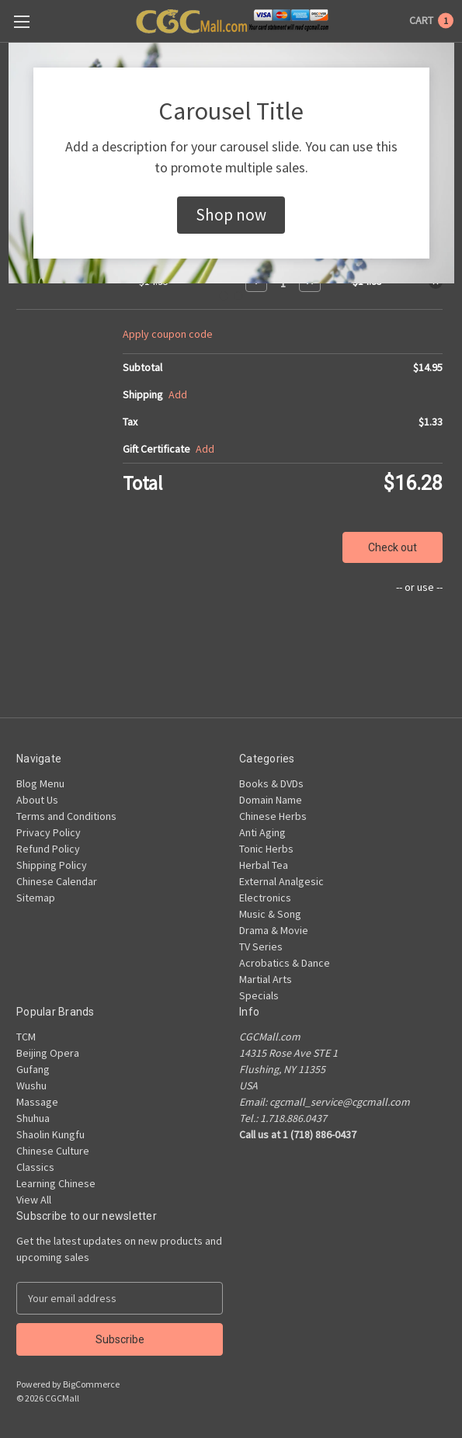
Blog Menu (40, 783)
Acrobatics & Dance (284, 963)
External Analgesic (281, 881)
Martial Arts (265, 979)
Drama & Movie (273, 930)
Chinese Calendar (56, 881)
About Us (37, 800)
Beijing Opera (47, 1053)
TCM (26, 1037)
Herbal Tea (263, 865)
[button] (231, 215)
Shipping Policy (51, 865)
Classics (35, 1167)
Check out (392, 547)
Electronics (265, 898)
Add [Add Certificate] (205, 449)
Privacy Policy (48, 832)
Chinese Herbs (273, 816)
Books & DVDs (271, 783)
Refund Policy (48, 849)
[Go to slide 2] (238, 295)
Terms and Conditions (66, 816)
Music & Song (270, 914)
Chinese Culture (52, 1151)
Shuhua (33, 1118)
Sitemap (35, 898)
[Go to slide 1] (223, 295)
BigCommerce (91, 1384)
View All (33, 1200)
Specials (259, 995)
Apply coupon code (168, 334)
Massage (37, 1102)
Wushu (31, 1085)
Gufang (33, 1069)
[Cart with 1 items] (431, 21)
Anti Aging (262, 832)
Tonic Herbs (266, 849)
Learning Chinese (56, 1183)
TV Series (261, 946)
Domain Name (270, 800)
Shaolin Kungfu (50, 1134)
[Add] (177, 395)
